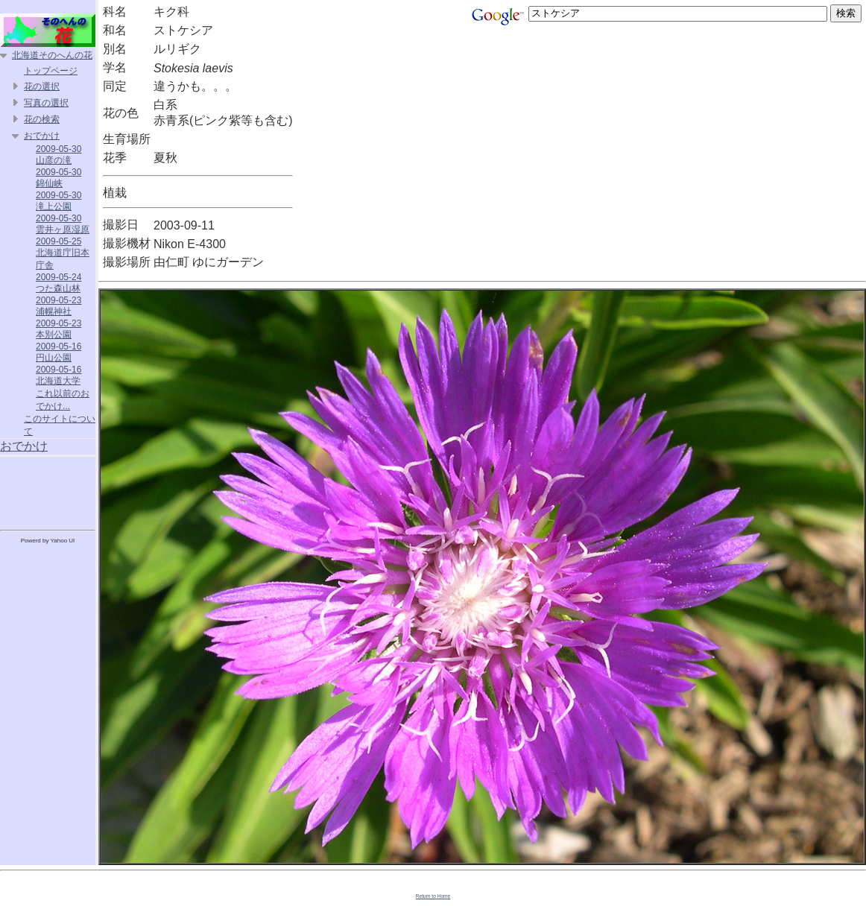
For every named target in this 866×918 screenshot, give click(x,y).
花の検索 (42, 119)
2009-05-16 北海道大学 (58, 375)
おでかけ (42, 135)
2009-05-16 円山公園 (58, 352)
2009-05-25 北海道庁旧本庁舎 (62, 253)
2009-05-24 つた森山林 (58, 283)
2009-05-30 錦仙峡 (58, 178)
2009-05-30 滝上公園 (58, 201)
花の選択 (42, 86)
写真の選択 (46, 103)
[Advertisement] (47, 490)
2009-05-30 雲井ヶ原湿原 (62, 224)
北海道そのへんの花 (52, 55)
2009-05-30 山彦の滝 (58, 154)
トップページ (51, 71)
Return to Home (433, 896)
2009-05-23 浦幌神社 (58, 306)
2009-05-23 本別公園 (58, 329)
